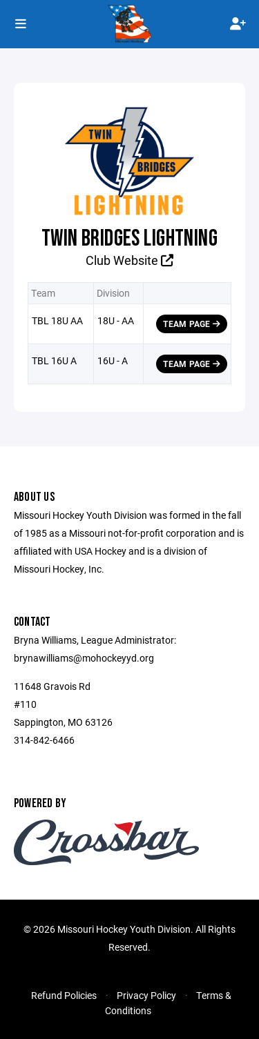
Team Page (191, 323)
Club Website (129, 260)
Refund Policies (64, 995)
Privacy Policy (146, 995)
